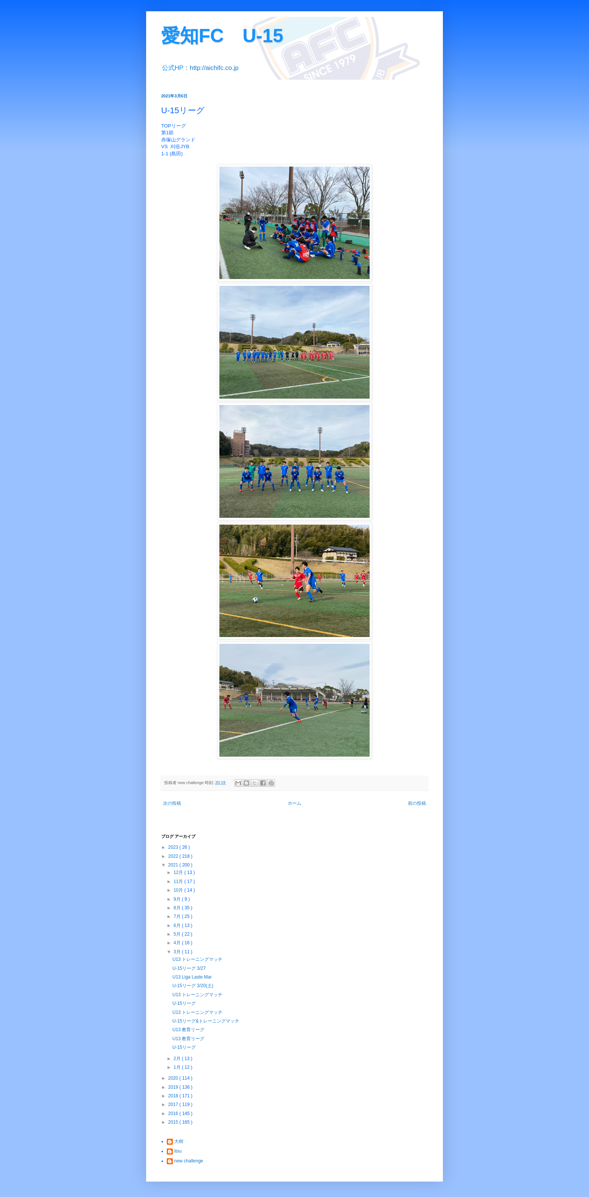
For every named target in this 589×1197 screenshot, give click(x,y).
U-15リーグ (184, 1003)
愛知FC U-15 (222, 35)
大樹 (178, 1141)
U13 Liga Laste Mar (192, 977)
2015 (174, 1122)
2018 (174, 1095)
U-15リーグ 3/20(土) (192, 985)
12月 (179, 872)
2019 (174, 1087)
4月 (178, 942)
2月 (178, 1058)
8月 (178, 907)
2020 (174, 1078)
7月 (178, 916)
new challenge (188, 1161)
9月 (178, 899)
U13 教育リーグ (188, 1029)
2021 (174, 865)
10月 (179, 890)
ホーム (294, 803)
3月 (178, 951)
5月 (178, 934)
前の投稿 (417, 803)
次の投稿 (172, 803)
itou (177, 1151)
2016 (174, 1113)
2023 (174, 847)
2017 (174, 1104)
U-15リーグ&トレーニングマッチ (205, 1021)
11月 (179, 881)
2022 (174, 856)
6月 (178, 925)
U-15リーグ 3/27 (189, 968)
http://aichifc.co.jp (214, 67)
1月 (178, 1067)
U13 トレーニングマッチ (197, 959)
